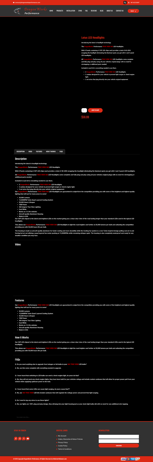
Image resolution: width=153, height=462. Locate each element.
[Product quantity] (84, 110)
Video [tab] (30, 151)
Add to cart (95, 110)
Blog (101, 10)
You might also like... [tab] (23, 417)
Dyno (80, 10)
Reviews (94, 10)
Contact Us (119, 10)
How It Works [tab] (51, 151)
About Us (110, 10)
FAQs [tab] (61, 151)
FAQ (86, 10)
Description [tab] (21, 151)
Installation (70, 10)
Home (51, 10)
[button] (125, 2)
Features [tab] (39, 151)
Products (59, 10)
